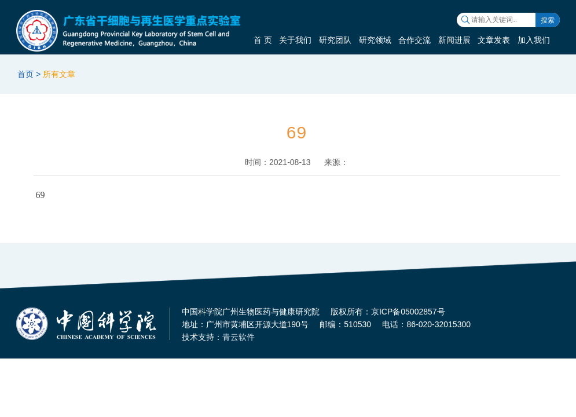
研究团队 (335, 40)
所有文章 (59, 74)
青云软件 (238, 337)
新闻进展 (454, 40)
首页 (25, 74)
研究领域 (375, 40)
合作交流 (414, 40)
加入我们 (534, 40)
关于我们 (295, 40)
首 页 (263, 40)
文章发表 (494, 40)
